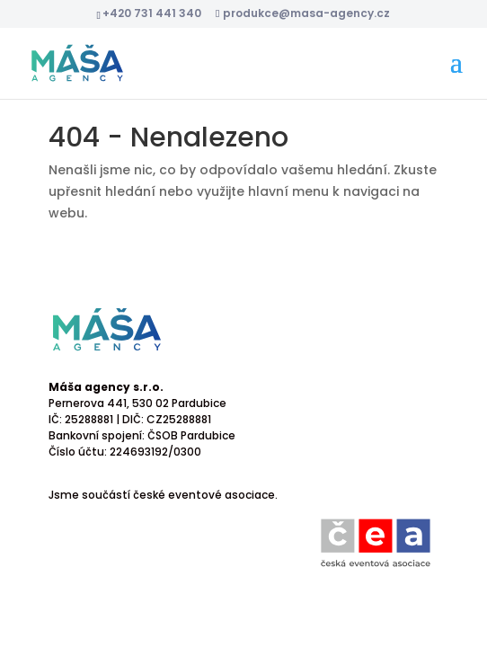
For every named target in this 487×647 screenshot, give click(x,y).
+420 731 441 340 (151, 13)
